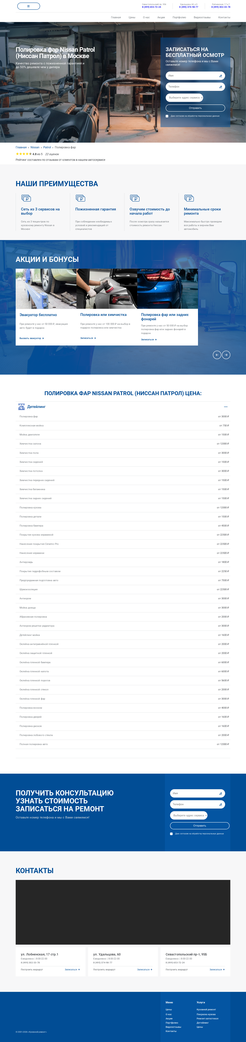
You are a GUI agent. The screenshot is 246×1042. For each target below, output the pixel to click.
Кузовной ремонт (206, 1009)
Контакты (224, 17)
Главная (116, 17)
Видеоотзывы (202, 17)
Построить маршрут (32, 969)
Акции (161, 17)
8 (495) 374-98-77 (188, 7)
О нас (146, 17)
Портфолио (179, 17)
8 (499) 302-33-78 (220, 7)
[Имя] (195, 75)
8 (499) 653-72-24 (151, 7)
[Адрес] (184, 97)
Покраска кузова (206, 1014)
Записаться (71, 969)
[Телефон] (195, 86)
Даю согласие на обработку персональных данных (195, 116)
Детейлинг (203, 1022)
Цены (132, 17)
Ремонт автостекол (207, 1018)
